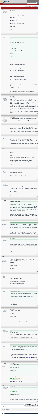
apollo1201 (3, 148)
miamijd (3, 308)
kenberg (3, 181)
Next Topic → (37, 405)
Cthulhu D (3, 256)
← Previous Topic (24, 405)
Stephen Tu (3, 124)
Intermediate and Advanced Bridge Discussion (31, 405)
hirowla (3, 9)
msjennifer (3, 95)
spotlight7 (3, 34)
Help (37, 2)
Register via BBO (29, 2)
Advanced (38, 3)
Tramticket (3, 342)
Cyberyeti (3, 220)
